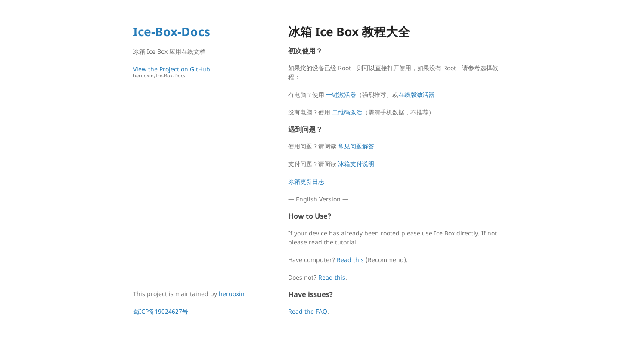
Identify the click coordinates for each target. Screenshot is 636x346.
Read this (350, 260)
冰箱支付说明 (356, 164)
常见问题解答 (356, 146)
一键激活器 (341, 94)
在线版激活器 (416, 94)
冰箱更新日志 (306, 181)
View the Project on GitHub (191, 72)
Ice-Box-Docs (171, 31)
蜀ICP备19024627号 (160, 311)
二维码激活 (347, 112)
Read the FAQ (307, 311)
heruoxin (232, 294)
